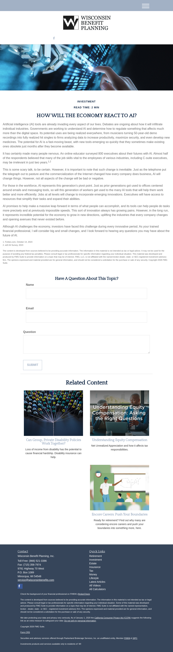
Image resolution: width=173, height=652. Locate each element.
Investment (95, 559)
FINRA (127, 638)
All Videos (95, 585)
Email (30, 308)
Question (29, 331)
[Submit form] (32, 365)
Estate (93, 563)
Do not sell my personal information (80, 621)
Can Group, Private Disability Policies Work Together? (53, 442)
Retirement (95, 556)
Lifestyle (94, 578)
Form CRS (25, 632)
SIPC (135, 638)
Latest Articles (97, 581)
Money (93, 574)
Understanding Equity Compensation (119, 440)
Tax (91, 570)
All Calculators (97, 589)
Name (30, 284)
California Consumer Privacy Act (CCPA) (112, 618)
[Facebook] (54, 38)
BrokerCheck (84, 594)
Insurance (94, 567)
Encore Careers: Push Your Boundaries (119, 514)
